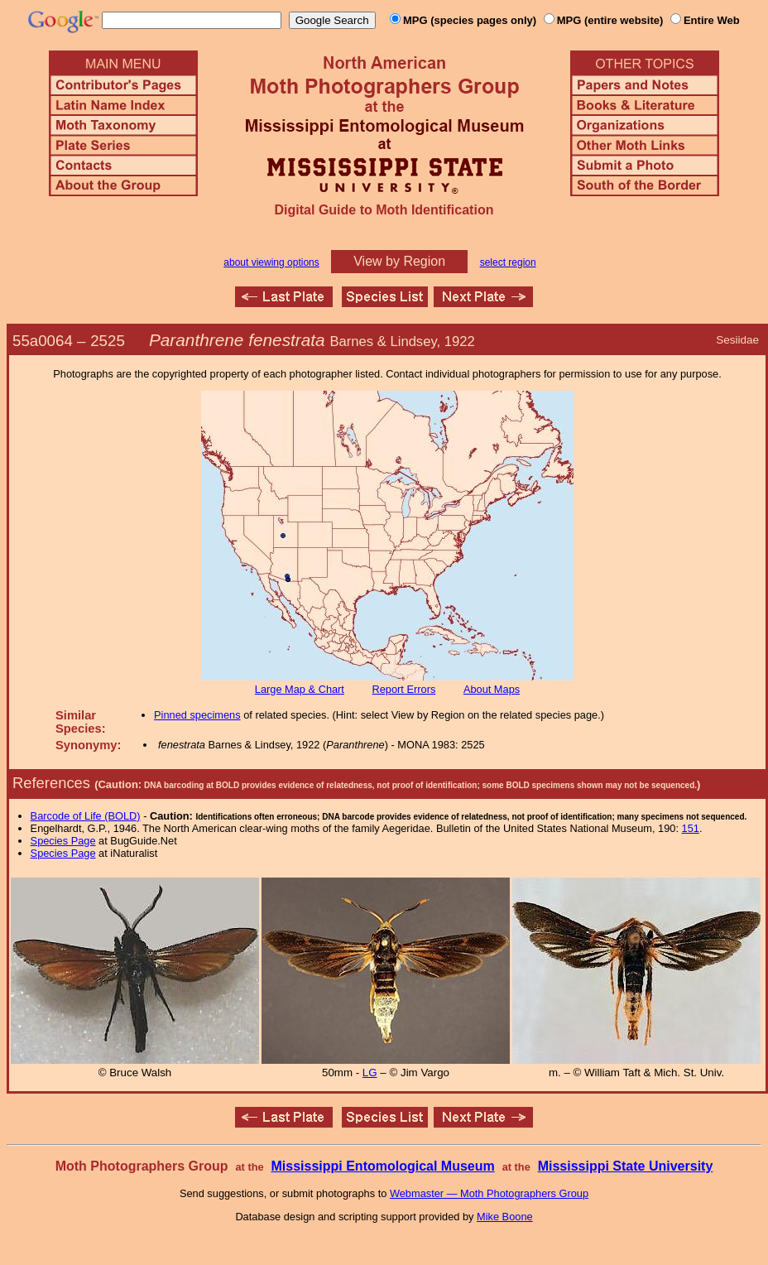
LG (369, 1072)
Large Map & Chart (299, 689)
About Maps (491, 689)
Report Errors (404, 689)
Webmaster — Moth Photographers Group (489, 1193)
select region (508, 262)
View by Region (399, 261)
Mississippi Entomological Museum (382, 1166)
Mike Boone (505, 1216)
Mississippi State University (625, 1166)
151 (690, 828)
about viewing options (271, 262)
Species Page (63, 841)
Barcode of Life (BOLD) (86, 816)
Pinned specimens (197, 715)
